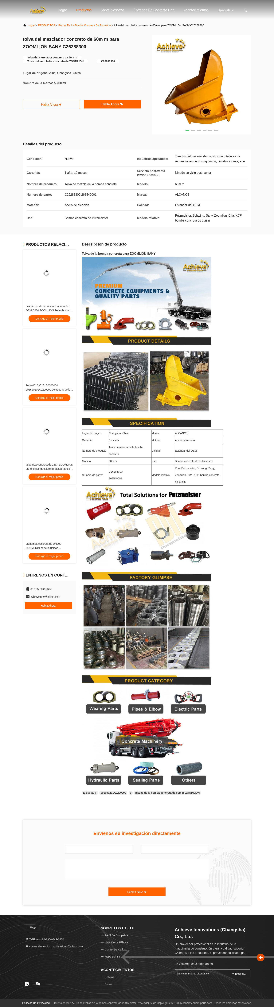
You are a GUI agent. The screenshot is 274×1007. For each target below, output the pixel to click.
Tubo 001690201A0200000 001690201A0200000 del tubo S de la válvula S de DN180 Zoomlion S (48, 389)
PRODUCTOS (46, 25)
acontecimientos (196, 10)
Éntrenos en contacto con (154, 10)
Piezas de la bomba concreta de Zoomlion (84, 25)
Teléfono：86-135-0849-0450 (44, 939)
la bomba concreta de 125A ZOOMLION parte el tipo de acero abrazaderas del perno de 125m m (49, 468)
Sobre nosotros (112, 10)
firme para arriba (239, 973)
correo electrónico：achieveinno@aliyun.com (54, 946)
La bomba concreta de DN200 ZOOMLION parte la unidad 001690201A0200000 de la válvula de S (49, 548)
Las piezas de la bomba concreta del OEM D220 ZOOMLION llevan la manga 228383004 (49, 310)
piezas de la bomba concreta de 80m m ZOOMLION (167, 792)
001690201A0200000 (113, 792)
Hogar (62, 10)
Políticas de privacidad (36, 1003)
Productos (84, 10)
